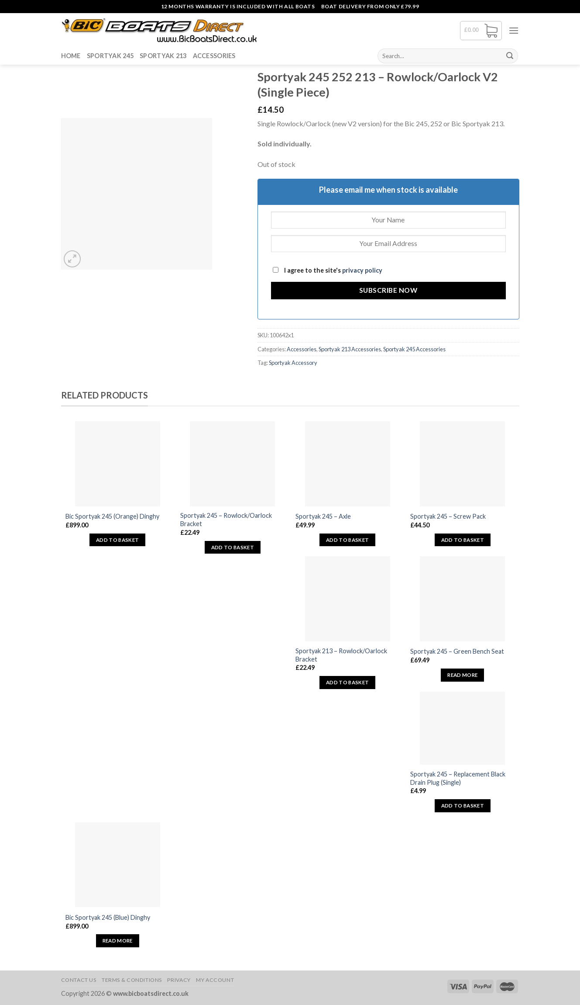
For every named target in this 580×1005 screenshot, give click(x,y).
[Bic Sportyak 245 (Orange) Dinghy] (117, 463)
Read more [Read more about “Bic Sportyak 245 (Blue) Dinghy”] (118, 940)
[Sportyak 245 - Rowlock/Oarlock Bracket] (232, 463)
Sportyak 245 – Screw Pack (448, 516)
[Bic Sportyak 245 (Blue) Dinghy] (117, 865)
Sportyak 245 (110, 55)
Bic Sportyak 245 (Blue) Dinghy (107, 917)
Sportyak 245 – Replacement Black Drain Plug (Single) (457, 778)
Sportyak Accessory (293, 362)
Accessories (214, 55)
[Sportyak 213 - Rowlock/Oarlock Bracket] (347, 598)
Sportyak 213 (163, 55)
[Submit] (509, 56)
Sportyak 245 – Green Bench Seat (457, 651)
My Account (215, 980)
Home (71, 55)
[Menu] (513, 30)
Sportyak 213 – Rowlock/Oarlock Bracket (341, 655)
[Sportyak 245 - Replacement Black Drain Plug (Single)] (462, 728)
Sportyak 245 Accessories (414, 349)
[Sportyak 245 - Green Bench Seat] (462, 598)
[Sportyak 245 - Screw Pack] (462, 463)
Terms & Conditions (132, 980)
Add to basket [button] (117, 540)
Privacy (178, 980)
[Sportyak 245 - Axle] (347, 463)
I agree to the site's (327, 270)
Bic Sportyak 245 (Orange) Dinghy (112, 516)
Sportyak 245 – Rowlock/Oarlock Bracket (226, 519)
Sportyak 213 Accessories (350, 349)
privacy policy (362, 270)
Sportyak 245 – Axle (323, 516)
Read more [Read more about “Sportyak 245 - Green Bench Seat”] (462, 675)
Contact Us (78, 980)
